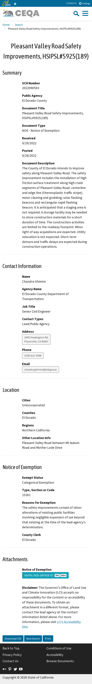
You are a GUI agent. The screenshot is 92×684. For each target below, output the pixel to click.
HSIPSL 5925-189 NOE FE (45, 575)
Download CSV (13, 638)
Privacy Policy (12, 655)
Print (48, 638)
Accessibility (54, 655)
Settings (84, 3)
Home (6, 24)
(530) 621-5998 (32, 355)
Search (19, 24)
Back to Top (11, 648)
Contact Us (71, 3)
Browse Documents (60, 661)
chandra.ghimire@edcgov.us (40, 369)
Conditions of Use (58, 648)
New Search (33, 638)
